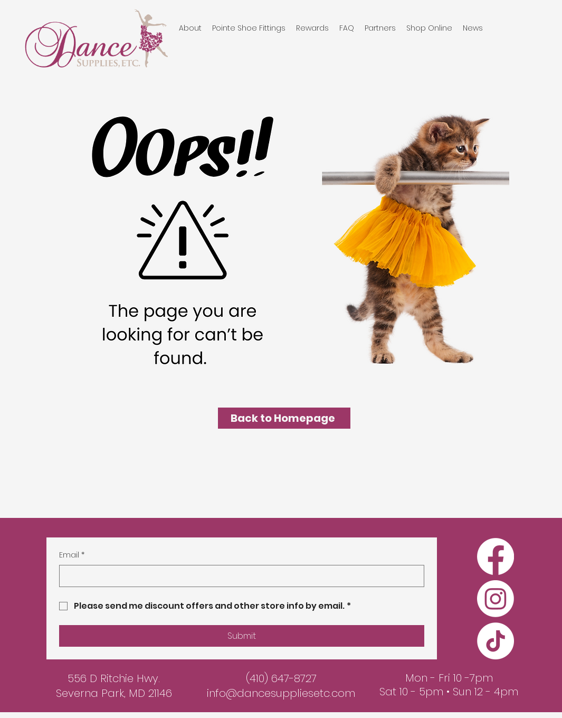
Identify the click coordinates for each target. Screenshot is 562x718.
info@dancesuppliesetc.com (281, 693)
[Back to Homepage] (284, 418)
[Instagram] (495, 598)
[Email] (238, 576)
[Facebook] (495, 556)
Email (71, 555)
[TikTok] (495, 640)
